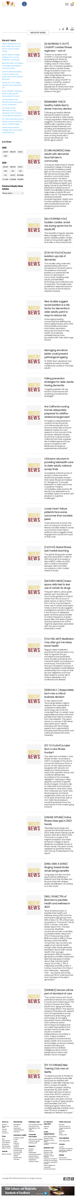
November (13, 179)
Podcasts (61, 1124)
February (13, 152)
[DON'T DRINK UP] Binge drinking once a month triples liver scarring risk (11, 57)
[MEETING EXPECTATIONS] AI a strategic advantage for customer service (12, 65)
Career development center (65, 1129)
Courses (62, 1144)
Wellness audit (48, 1154)
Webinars (16, 1143)
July (5, 175)
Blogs (60, 1133)
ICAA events (5, 1144)
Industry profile (17, 1152)
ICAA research (6, 1142)
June (20, 171)
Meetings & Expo (34, 1122)
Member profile (6, 1146)
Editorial (15, 1155)
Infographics (32, 1159)
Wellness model (48, 1138)
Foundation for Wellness (66, 1148)
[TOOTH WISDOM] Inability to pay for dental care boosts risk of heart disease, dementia (12, 75)
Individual (16, 1131)
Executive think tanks (49, 1169)
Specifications (17, 1157)
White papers (32, 1152)
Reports (31, 1150)
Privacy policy (63, 1157)
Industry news (63, 1134)
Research (32, 1146)
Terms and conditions (65, 1159)
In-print (15, 1139)
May (12, 171)
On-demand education (48, 1123)
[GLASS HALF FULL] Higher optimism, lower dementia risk (11, 85)
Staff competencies (49, 1165)
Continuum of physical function (50, 1144)
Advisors (4, 1131)
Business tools (49, 1148)
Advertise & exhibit (19, 1135)
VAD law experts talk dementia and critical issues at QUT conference (12, 102)
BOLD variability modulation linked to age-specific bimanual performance (12, 93)
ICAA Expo (16, 1159)
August (12, 175)
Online (15, 1141)
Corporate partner (18, 1130)
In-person (16, 1145)
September (20, 175)
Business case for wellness (49, 1156)
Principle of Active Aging (50, 1160)
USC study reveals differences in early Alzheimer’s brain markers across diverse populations (12, 112)
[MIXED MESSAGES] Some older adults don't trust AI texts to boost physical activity (11, 47)
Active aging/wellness (49, 1133)
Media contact (6, 1148)
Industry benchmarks (35, 1154)
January (5, 152)
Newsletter (62, 1131)
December (20, 179)
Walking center (33, 1143)
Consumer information (33, 1136)
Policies (61, 1155)
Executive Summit (34, 1126)
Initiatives (16, 1146)
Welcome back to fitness (36, 1139)
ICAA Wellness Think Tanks (34, 1129)
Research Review (33, 1156)
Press (4, 1136)
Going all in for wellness (50, 1158)
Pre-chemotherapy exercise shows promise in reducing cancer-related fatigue (13, 121)
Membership (17, 1122)
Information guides (34, 1141)
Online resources (65, 1122)
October (5, 179)
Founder (4, 1129)
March (20, 152)
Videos (46, 1128)
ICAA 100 (15, 1126)
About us (5, 1122)
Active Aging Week (64, 1140)
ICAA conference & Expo (35, 1124)
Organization (17, 1128)
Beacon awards (6, 1154)
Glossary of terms (34, 1161)
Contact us (5, 1133)
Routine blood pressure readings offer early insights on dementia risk (12, 130)
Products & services (64, 1126)
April (5, 156)
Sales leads (16, 1154)
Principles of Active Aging (49, 1141)
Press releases (6, 1140)
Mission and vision (5, 1127)
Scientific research (34, 1158)
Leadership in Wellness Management (65, 1151)
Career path (47, 1167)
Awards (4, 1151)
